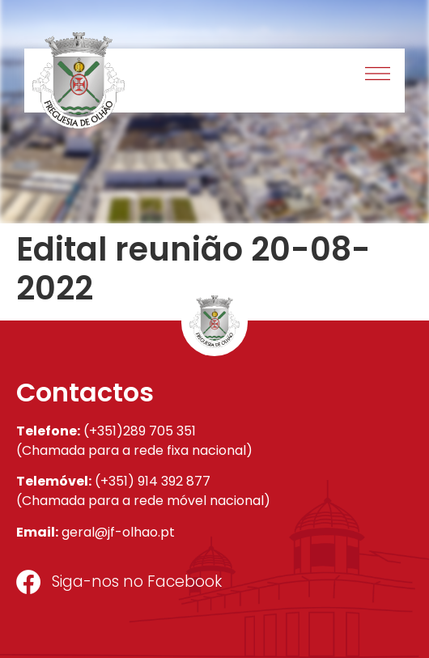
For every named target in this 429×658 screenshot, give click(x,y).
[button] (378, 76)
